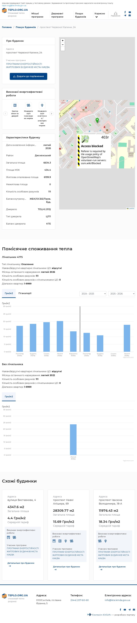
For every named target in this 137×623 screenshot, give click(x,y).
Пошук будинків (80, 14)
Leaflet (130, 208)
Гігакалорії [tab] (25, 293)
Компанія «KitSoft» (102, 615)
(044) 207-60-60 (80, 600)
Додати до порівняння (30, 76)
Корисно (100, 13)
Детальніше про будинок (20, 564)
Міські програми (37, 14)
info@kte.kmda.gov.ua (117, 600)
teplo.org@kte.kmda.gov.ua (14, 6)
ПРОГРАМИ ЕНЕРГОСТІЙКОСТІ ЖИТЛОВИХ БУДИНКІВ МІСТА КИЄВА (23, 551)
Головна (7, 27)
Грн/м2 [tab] (9, 293)
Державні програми (57, 14)
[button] (52, 114)
